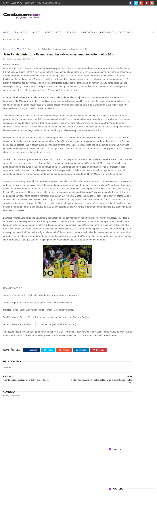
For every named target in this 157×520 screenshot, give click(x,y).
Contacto (30, 3)
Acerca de (16, 3)
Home (5, 49)
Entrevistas (88, 32)
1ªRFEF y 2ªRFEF (53, 32)
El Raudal (71, 32)
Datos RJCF (125, 32)
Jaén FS (36, 32)
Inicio (6, 3)
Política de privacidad (48, 3)
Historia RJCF (107, 32)
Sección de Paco (12, 40)
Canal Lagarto (56, 516)
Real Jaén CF (21, 32)
